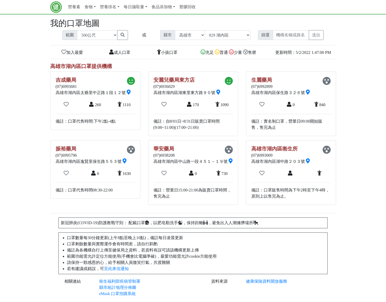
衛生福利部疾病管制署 (119, 281)
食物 (88, 7)
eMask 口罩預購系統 (117, 293)
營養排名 (108, 7)
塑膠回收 (187, 7)
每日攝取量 (134, 7)
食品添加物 (161, 7)
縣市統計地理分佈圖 (117, 287)
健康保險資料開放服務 (266, 281)
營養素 (74, 7)
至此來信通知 (116, 268)
